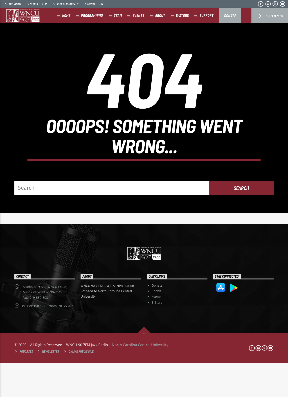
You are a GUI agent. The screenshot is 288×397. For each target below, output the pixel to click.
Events (138, 15)
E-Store (157, 337)
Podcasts (12, 4)
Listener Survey (65, 4)
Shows (156, 325)
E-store (182, 15)
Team (118, 15)
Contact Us (93, 4)
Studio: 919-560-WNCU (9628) (45, 321)
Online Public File (81, 386)
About (160, 15)
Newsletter (37, 4)
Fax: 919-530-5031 (36, 332)
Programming (92, 15)
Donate (230, 15)
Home (66, 15)
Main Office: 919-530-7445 (42, 326)
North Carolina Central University (140, 379)
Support (207, 15)
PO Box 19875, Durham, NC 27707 (47, 340)
